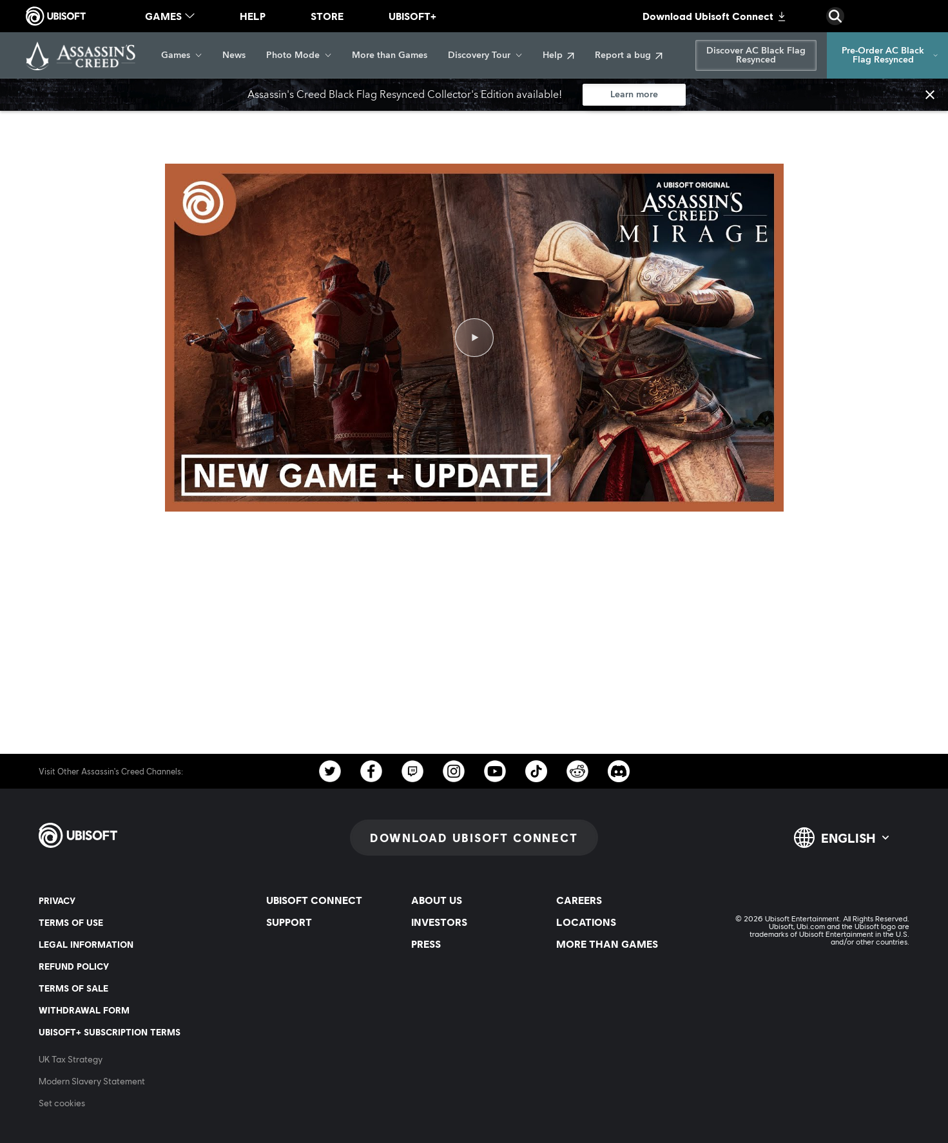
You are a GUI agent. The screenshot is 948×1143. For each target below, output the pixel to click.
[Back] (28, 122)
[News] (234, 55)
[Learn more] (634, 95)
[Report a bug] (629, 55)
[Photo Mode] (298, 55)
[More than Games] (389, 55)
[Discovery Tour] (485, 55)
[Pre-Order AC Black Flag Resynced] (887, 55)
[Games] (181, 55)
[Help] (558, 55)
